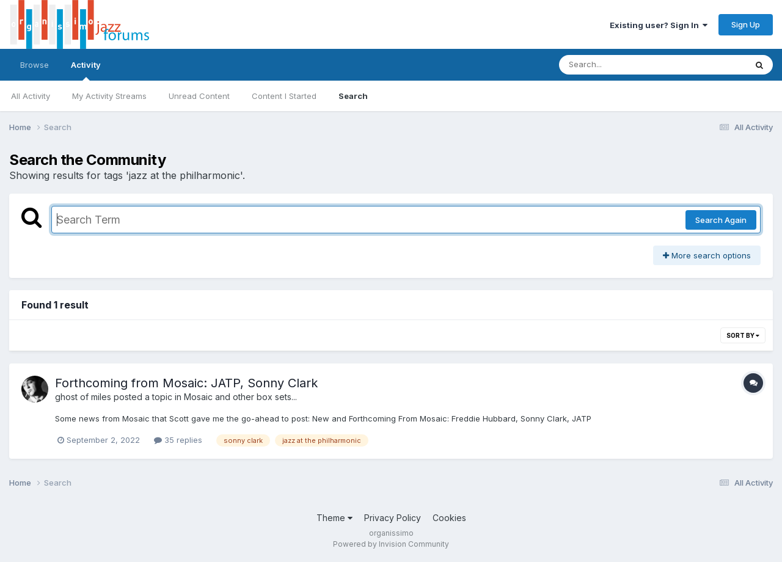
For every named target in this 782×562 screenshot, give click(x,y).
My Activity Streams (109, 96)
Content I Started (284, 96)
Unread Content (199, 96)
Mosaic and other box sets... (240, 397)
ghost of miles (83, 397)
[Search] (619, 65)
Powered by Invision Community (391, 544)
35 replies (178, 440)
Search (353, 96)
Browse (34, 65)
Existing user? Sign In (658, 25)
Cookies (449, 518)
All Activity (30, 96)
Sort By (742, 335)
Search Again (721, 220)
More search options (707, 255)
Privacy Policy (392, 518)
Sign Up (745, 24)
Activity (86, 70)
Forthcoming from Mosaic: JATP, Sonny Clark (186, 383)
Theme (334, 518)
